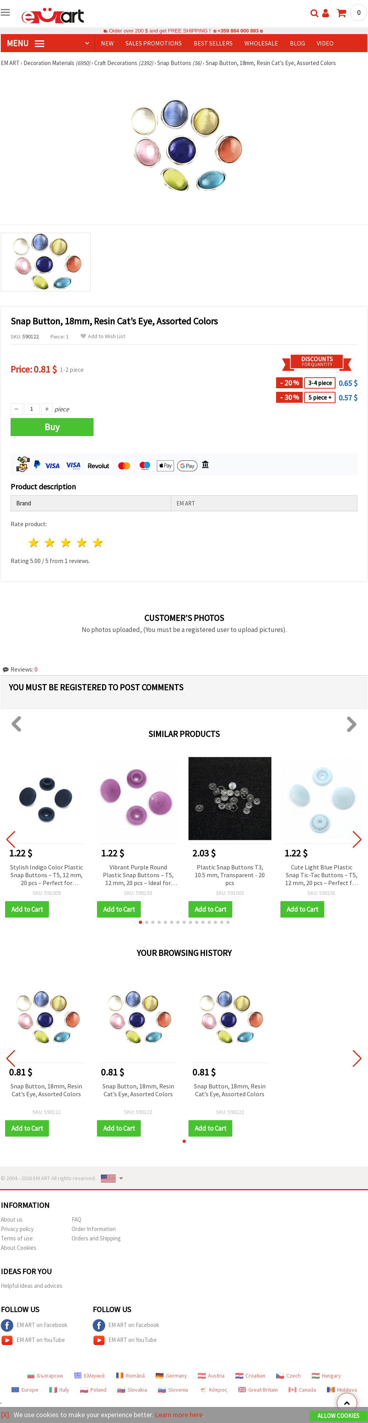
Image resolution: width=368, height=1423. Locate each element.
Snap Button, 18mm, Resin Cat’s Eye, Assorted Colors (46, 1090)
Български (45, 1376)
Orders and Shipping (96, 1238)
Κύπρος (213, 1390)
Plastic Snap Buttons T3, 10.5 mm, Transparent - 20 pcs (230, 875)
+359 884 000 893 (238, 31)
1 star (34, 542)
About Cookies (18, 1247)
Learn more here (179, 1414)
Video (325, 43)
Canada (302, 1390)
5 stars (98, 542)
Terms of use (17, 1238)
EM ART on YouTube (33, 1340)
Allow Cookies (338, 1415)
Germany (171, 1375)
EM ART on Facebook (34, 1325)
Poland (93, 1389)
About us (12, 1219)
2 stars (50, 542)
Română (130, 1376)
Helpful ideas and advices (32, 1285)
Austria (211, 1375)
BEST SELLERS (213, 43)
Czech (288, 1375)
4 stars (82, 542)
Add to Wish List (103, 336)
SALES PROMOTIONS (154, 43)
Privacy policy (17, 1229)
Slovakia (132, 1389)
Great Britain (258, 1390)
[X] (5, 1414)
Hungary (326, 1375)
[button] (140, 922)
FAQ (76, 1219)
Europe (24, 1390)
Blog (297, 43)
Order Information (94, 1229)
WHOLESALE (261, 43)
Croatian (250, 1375)
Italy (59, 1389)
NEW (107, 43)
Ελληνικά (89, 1376)
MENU (25, 43)
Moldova (342, 1390)
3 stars (66, 542)
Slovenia (173, 1389)
